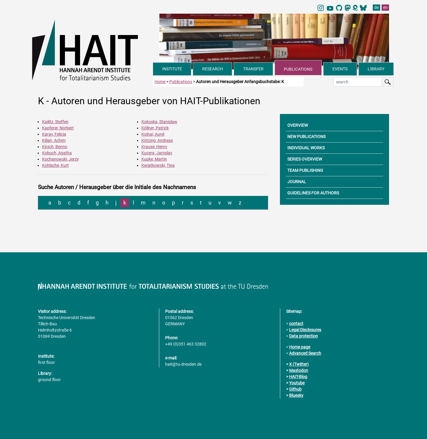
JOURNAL (296, 181)
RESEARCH (212, 68)
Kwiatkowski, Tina (158, 165)
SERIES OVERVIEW (304, 159)
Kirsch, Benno (54, 146)
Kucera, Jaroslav (156, 152)
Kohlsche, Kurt (55, 165)
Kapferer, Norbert (58, 128)
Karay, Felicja (54, 134)
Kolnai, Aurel (152, 134)
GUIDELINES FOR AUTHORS (313, 193)
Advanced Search (305, 353)
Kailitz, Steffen (55, 121)
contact (296, 323)
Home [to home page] (159, 81)
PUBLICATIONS (298, 69)
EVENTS (340, 68)
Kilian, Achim (54, 140)
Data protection (303, 336)
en (385, 7)
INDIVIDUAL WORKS (306, 147)
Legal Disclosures (305, 329)
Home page (299, 347)
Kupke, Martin (154, 159)
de (376, 7)
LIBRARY (376, 68)
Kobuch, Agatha (57, 152)
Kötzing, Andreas (157, 140)
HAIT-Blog (298, 376)
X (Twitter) (299, 364)
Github (295, 389)
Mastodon (298, 370)
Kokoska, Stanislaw (159, 121)
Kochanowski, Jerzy (60, 159)
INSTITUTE (172, 68)
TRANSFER (253, 68)
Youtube (297, 383)
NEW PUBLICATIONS (306, 136)
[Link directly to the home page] (92, 49)
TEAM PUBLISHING (305, 170)
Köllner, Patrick (155, 128)
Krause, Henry (154, 146)
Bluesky (296, 395)
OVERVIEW (297, 125)
